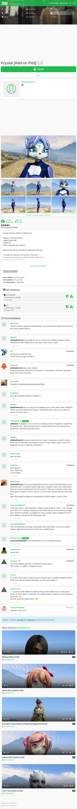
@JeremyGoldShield (18, 541)
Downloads (9, 222)
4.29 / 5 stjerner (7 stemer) (9, 227)
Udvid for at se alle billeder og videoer (38, 215)
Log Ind (20, 620)
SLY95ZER (14, 382)
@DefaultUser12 (16, 340)
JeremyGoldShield (17, 505)
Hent (38, 69)
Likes (21, 222)
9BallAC (13, 337)
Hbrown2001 (15, 454)
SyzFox (13, 575)
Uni (11, 351)
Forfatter (25, 421)
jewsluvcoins (15, 549)
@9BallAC (14, 424)
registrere (31, 620)
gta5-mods (14, 323)
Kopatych (14, 365)
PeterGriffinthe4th (17, 608)
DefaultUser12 (28, 82)
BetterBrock (15, 482)
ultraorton (14, 465)
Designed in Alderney (9, 803)
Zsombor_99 (15, 561)
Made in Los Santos (8, 806)
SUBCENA (14, 393)
